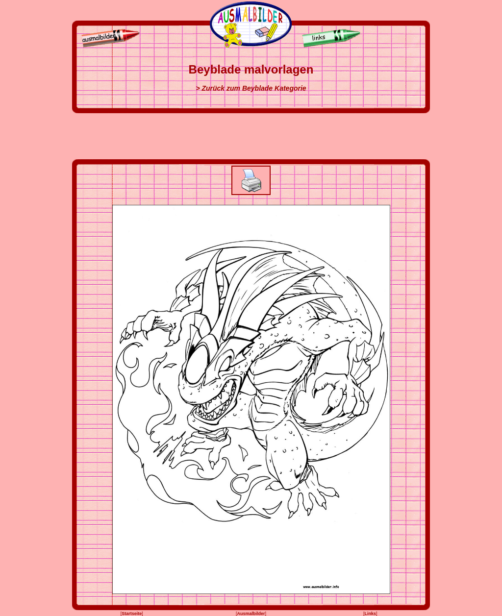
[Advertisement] (251, 136)
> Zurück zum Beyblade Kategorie (251, 88)
